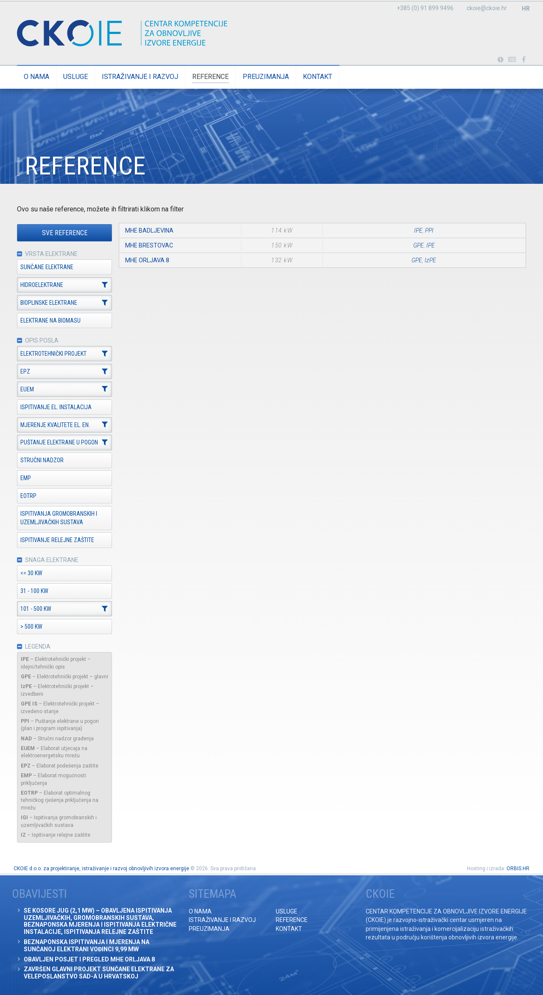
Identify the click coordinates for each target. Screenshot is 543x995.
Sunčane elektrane (46, 267)
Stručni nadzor (42, 460)
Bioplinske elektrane (48, 302)
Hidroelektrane (41, 284)
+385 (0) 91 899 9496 (425, 8)
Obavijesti (512, 60)
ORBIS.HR (518, 868)
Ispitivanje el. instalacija (56, 407)
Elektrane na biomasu (50, 320)
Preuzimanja (266, 77)
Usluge (75, 77)
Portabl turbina (500, 60)
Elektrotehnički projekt (53, 353)
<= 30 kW (31, 573)
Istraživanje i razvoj (140, 77)
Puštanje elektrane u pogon (59, 442)
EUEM (27, 389)
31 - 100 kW (34, 590)
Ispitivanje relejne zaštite (57, 540)
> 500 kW (31, 626)
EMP (25, 478)
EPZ (25, 371)
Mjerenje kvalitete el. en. (55, 425)
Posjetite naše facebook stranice (524, 60)
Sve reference (64, 233)
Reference (210, 77)
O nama (36, 77)
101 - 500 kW (35, 608)
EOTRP (28, 495)
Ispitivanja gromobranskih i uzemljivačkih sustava (58, 518)
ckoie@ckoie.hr (487, 8)
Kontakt (317, 77)
